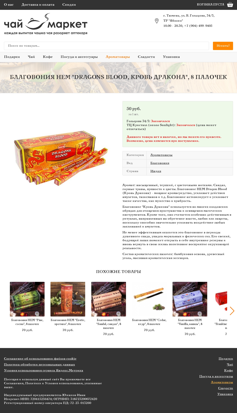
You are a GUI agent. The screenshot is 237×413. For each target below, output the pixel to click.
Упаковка (171, 57)
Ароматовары (118, 57)
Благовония (159, 163)
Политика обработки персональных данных (39, 364)
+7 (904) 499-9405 (198, 25)
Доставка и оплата (37, 4)
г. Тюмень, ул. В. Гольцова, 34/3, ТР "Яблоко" (189, 18)
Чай (31, 57)
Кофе (48, 57)
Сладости (146, 57)
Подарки (12, 57)
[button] (232, 311)
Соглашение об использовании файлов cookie (40, 358)
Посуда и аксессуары (79, 57)
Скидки (69, 4)
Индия (155, 171)
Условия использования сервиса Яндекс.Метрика (43, 370)
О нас (9, 4)
